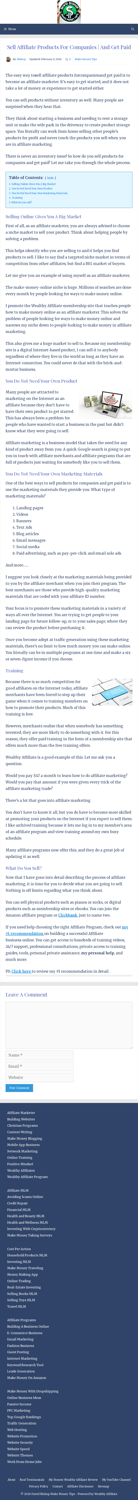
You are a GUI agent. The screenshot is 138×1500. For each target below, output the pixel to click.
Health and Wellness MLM (27, 1223)
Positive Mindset (20, 1164)
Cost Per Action (19, 1249)
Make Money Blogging (24, 1139)
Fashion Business (20, 1346)
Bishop (21, 59)
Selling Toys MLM (21, 1300)
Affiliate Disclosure (80, 1486)
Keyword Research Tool (25, 1365)
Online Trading (19, 1281)
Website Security (20, 1443)
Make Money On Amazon (26, 1378)
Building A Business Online (28, 1327)
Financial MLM (19, 1210)
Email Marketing (20, 1339)
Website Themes (20, 1455)
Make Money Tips (86, 59)
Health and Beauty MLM (25, 1216)
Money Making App (22, 1275)
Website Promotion (22, 1436)
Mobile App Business (23, 1145)
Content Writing (19, 1132)
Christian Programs (22, 1126)
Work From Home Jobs (24, 1462)
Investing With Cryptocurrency (31, 1229)
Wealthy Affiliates (21, 1171)
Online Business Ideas (24, 1398)
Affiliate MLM (18, 1191)
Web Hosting (17, 1430)
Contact (57, 1486)
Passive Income (19, 1404)
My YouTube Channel (116, 1479)
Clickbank (67, 915)
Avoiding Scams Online (25, 1197)
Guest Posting (18, 1352)
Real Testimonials (32, 1479)
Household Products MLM (27, 1255)
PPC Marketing (18, 1411)
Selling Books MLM (22, 1294)
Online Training (19, 1158)
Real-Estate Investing (24, 1287)
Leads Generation (21, 1371)
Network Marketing (22, 1151)
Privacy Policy (38, 1486)
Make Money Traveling (25, 1268)
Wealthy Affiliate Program (27, 1177)
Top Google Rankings (24, 1417)
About (11, 1479)
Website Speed (18, 1449)
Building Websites (21, 1119)
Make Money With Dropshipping (33, 1391)
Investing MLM (19, 1262)
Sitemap (103, 1486)
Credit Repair (17, 1203)
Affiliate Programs (21, 1320)
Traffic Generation (21, 1423)
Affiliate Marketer (21, 1113)
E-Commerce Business (24, 1333)
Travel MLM (16, 1307)
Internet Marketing (22, 1359)
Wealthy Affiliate (105, 1494)
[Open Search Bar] (132, 29)
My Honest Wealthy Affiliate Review (73, 1479)
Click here (22, 971)
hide (50, 178)
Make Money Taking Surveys (29, 1235)
